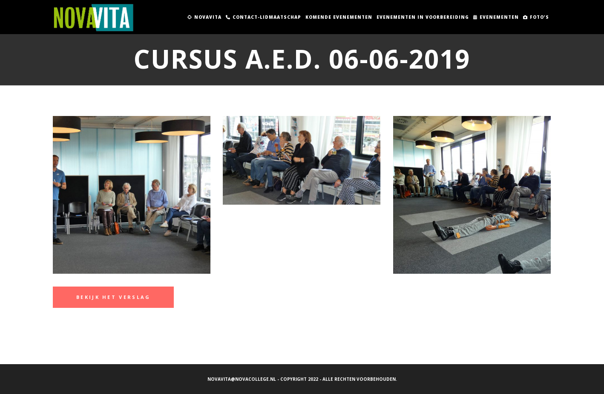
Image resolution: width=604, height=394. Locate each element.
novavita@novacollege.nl (241, 379)
